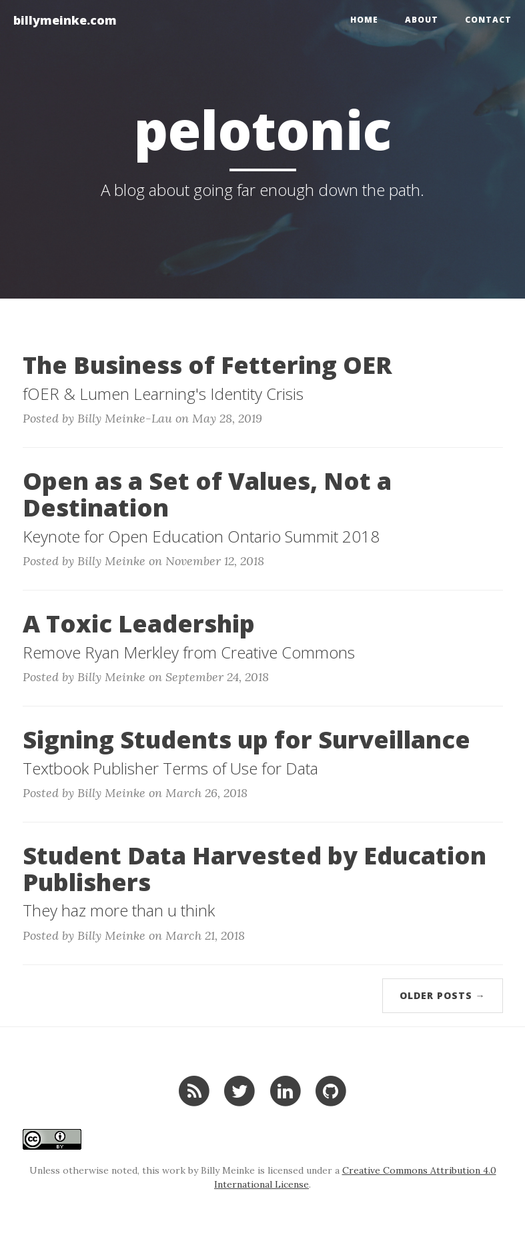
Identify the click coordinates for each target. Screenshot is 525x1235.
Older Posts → (443, 995)
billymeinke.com (65, 20)
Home (364, 19)
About (421, 19)
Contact (488, 19)
